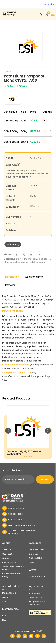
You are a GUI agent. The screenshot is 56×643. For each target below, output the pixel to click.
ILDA (4, 615)
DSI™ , (19, 258)
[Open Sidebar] (53, 14)
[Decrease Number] (44, 120)
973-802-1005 (12, 520)
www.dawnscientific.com (15, 364)
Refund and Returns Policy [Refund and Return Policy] (12, 575)
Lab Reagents (37, 262)
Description (12, 276)
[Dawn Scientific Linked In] (44, 636)
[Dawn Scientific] (8, 15)
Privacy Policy (9, 562)
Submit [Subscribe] (45, 479)
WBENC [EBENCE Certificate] (6, 597)
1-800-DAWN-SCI (14, 508)
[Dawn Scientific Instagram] (25, 636)
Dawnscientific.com (12, 310)
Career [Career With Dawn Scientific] (5, 558)
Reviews (10, 285)
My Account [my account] (34, 593)
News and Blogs (36, 549)
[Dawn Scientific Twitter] (18, 636)
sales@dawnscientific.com (17, 372)
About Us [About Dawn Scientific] (6, 549)
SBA (4, 601)
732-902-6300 (12, 514)
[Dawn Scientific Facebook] (12, 636)
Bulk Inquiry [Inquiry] (13, 244)
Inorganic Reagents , (16, 262)
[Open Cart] (47, 14)
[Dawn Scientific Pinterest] (37, 636)
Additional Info (34, 276)
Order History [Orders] (35, 597)
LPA (4, 619)
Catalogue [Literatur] (34, 554)
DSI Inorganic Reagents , (37, 258)
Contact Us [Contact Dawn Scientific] (8, 554)
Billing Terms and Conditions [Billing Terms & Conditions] (37, 603)
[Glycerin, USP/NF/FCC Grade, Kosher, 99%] (28, 430)
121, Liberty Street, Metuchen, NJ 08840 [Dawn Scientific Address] (19, 532)
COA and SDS (35, 558)
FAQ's (31, 562)
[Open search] (41, 14)
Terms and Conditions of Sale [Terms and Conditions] (13, 568)
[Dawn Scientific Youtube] (31, 636)
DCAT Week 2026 (37, 576)
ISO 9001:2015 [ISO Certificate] (9, 593)
